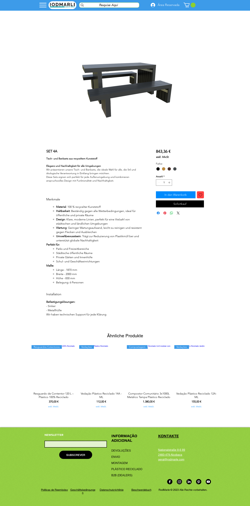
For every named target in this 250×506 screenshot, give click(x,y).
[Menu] (43, 5)
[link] (190, 5)
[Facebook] (169, 481)
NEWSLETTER (53, 435)
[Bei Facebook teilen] (158, 213)
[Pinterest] (198, 481)
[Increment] (169, 183)
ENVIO (115, 456)
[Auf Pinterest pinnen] (165, 213)
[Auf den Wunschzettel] (200, 194)
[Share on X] (178, 213)
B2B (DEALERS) (121, 475)
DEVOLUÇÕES (121, 450)
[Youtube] (208, 481)
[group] (125, 376)
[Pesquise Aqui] (108, 5)
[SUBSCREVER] (75, 455)
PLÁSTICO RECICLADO (126, 469)
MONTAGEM (119, 463)
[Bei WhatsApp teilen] (171, 213)
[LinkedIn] (189, 481)
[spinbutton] (164, 183)
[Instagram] (179, 481)
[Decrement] (158, 183)
